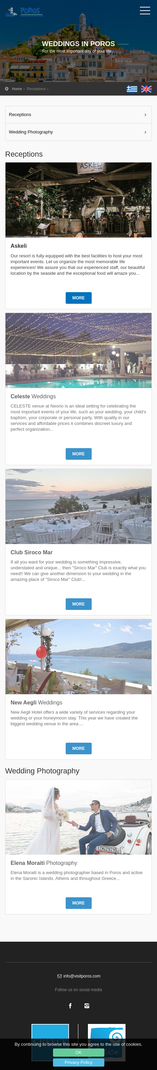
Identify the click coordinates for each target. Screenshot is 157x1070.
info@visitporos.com (78, 976)
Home (17, 89)
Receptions (20, 114)
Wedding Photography (31, 131)
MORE (79, 298)
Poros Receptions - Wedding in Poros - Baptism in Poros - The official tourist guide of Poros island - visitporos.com (36, 12)
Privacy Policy (78, 1062)
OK (78, 1052)
